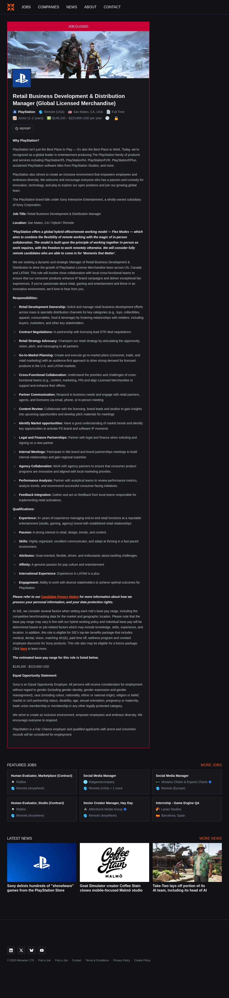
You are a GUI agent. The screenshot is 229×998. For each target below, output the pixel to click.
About (90, 7)
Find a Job (44, 960)
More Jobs (211, 765)
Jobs (26, 7)
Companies (48, 7)
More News (210, 838)
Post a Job (61, 960)
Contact (112, 7)
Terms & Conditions (97, 960)
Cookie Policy (142, 960)
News (71, 7)
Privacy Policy (121, 960)
